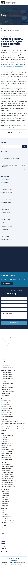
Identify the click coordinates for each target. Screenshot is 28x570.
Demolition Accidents (6, 347)
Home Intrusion (5, 196)
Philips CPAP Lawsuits (6, 518)
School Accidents (6, 219)
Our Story (4, 527)
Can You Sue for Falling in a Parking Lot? (10, 426)
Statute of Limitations (6, 516)
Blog (2, 28)
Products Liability (6, 216)
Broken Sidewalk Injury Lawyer (8, 363)
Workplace (4, 381)
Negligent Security (6, 202)
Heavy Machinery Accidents (7, 351)
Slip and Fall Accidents (7, 226)
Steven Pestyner (5, 495)
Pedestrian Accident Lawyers (8, 435)
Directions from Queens (7, 374)
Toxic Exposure (5, 341)
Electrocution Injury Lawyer (7, 343)
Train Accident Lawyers (7, 408)
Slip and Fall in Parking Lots (7, 484)
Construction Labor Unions (7, 357)
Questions (4, 419)
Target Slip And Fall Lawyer (7, 472)
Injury (2, 433)
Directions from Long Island (7, 378)
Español (3, 529)
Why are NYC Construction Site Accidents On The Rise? (14, 155)
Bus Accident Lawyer (6, 400)
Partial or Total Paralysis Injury (8, 391)
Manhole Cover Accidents (7, 451)
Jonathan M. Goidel (5, 491)
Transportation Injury (6, 232)
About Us (3, 525)
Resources (4, 508)
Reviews (3, 541)
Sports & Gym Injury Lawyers (8, 449)
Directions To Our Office (8, 370)
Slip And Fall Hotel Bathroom (7, 482)
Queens (20, 558)
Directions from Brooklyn (7, 372)
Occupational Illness (6, 395)
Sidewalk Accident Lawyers (7, 466)
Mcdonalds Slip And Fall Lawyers (8, 478)
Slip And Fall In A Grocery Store (8, 476)
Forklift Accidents (5, 349)
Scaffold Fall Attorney (6, 337)
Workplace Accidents (7, 239)
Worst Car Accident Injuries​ (7, 416)
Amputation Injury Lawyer (7, 359)
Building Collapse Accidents (7, 345)
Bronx (24, 558)
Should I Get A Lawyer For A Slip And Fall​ (10, 421)
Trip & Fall (4, 462)
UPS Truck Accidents (6, 457)
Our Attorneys (5, 489)
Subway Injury (5, 229)
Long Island (15, 558)
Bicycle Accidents (6, 179)
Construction (5, 333)
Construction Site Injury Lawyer (8, 367)
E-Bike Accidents (5, 439)
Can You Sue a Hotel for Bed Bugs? (9, 520)
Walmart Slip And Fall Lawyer (8, 470)
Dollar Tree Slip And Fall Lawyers (8, 486)
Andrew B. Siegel (5, 493)
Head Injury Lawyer (6, 389)
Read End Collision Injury (7, 412)
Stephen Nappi (5, 505)
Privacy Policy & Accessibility (11, 564)
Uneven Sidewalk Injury (6, 468)
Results (3, 543)
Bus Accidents (5, 182)
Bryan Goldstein (5, 499)
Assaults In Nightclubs (6, 445)
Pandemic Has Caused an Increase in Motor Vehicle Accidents (13, 165)
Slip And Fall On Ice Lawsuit (7, 474)
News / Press (4, 546)
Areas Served (4, 539)
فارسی (3, 535)
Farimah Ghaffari (5, 497)
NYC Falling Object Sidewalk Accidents (10, 158)
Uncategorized (5, 236)
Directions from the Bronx (7, 376)
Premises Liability (6, 212)
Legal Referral (5, 514)
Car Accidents (8, 28)
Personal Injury (5, 209)
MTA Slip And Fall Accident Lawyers (9, 480)
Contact (3, 548)
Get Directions (6, 283)
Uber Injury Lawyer (6, 410)
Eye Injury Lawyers (6, 361)
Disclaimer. (20, 564)
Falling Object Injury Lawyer (7, 387)
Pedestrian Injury (6, 206)
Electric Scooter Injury (6, 414)
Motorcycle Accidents (7, 199)
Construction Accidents (7, 189)
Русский (3, 531)
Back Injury (4, 385)
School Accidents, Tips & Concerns (10, 161)
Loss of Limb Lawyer (6, 365)
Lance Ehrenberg (5, 501)
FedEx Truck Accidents (6, 455)
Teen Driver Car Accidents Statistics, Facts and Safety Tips (14, 170)
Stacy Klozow (5, 503)
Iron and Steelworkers (6, 353)
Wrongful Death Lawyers (7, 459)
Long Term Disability (6, 393)
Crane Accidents (5, 355)
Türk (3, 533)
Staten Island (14, 560)
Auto (2, 398)
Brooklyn (11, 558)
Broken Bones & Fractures (7, 383)
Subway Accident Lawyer (7, 406)
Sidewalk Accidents (6, 222)
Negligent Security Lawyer (7, 443)
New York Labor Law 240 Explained (9, 522)
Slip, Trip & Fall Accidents (7, 339)
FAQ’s (3, 510)
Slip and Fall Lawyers (6, 464)
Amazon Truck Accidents (7, 453)
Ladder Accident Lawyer (7, 335)
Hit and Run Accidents (7, 192)
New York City (5, 558)
